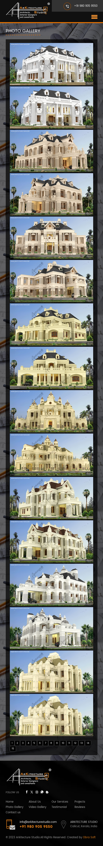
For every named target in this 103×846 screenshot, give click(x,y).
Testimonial (59, 807)
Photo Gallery (14, 807)
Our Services (60, 802)
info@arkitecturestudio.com (38, 822)
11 (69, 743)
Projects (80, 802)
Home (10, 802)
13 (81, 743)
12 (75, 743)
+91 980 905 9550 (85, 6)
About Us (35, 802)
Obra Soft (89, 837)
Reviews (80, 807)
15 (13, 749)
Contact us (13, 812)
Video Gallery (37, 807)
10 (63, 743)
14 (88, 743)
